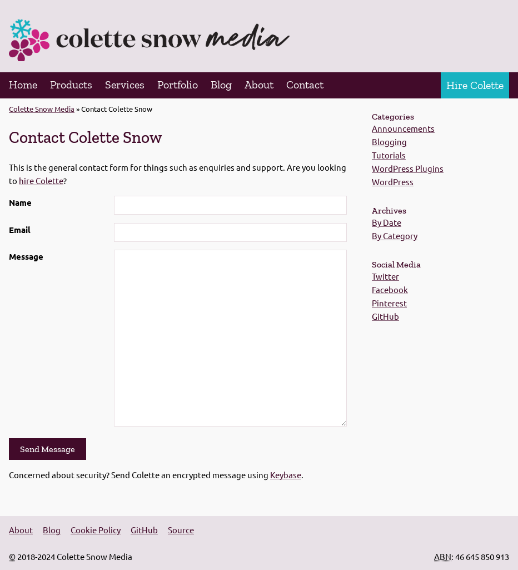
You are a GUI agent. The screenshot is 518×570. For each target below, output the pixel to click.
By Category (394, 235)
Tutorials (389, 155)
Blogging (389, 141)
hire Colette (41, 180)
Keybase (285, 474)
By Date (386, 222)
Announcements (403, 128)
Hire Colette (475, 85)
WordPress (393, 181)
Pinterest (389, 303)
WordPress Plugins (408, 168)
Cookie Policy (96, 529)
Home (23, 84)
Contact (304, 84)
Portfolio (177, 84)
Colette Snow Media (41, 108)
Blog (221, 84)
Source (181, 529)
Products (71, 84)
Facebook (390, 289)
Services (125, 84)
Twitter (385, 276)
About (259, 84)
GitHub (385, 316)
